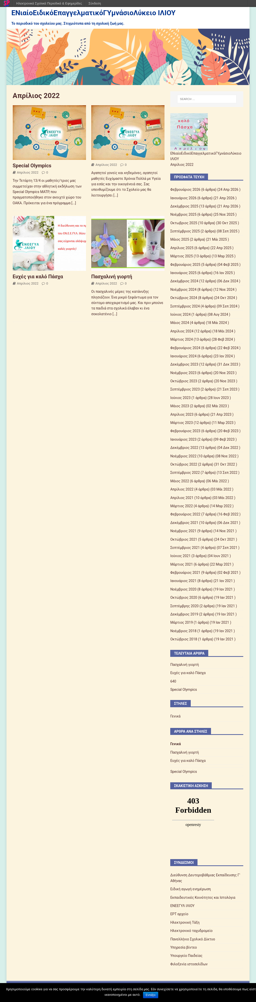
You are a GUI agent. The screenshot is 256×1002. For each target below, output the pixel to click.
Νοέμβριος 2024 (183, 290)
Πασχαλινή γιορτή (111, 277)
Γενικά (175, 716)
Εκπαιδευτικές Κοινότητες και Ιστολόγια (202, 898)
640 (173, 681)
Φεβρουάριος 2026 (185, 190)
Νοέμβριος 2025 (183, 214)
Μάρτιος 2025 (181, 256)
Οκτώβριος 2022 (183, 464)
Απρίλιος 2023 (182, 414)
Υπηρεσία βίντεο (183, 947)
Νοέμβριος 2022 (183, 456)
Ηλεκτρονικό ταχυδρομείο (191, 931)
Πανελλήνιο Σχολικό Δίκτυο (192, 939)
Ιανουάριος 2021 (183, 581)
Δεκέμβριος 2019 (184, 614)
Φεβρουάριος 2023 (185, 431)
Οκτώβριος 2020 (183, 598)
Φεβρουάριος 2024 (185, 348)
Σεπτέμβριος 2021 (185, 548)
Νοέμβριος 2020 (183, 589)
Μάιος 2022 (179, 481)
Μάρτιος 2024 (181, 339)
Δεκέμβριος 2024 (184, 281)
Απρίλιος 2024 (182, 331)
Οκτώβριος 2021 (183, 539)
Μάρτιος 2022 (181, 506)
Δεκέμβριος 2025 (184, 206)
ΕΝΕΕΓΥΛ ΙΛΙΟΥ (182, 906)
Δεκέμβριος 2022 (184, 448)
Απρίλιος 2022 (27, 172)
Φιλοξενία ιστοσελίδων (189, 964)
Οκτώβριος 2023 (183, 381)
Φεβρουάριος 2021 (185, 573)
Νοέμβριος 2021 (183, 531)
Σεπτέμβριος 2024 (185, 306)
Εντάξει (151, 995)
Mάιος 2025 (179, 239)
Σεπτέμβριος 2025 (185, 231)
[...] (73, 203)
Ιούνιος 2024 (180, 314)
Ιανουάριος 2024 (183, 356)
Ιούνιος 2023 (180, 398)
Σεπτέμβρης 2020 (184, 606)
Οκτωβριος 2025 (183, 223)
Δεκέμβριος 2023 (184, 364)
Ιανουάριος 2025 (183, 273)
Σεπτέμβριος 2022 (185, 473)
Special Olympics (32, 166)
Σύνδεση (94, 3)
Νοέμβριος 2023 (183, 373)
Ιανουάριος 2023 (183, 439)
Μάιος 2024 (179, 323)
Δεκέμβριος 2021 (184, 523)
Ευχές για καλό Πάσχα (38, 277)
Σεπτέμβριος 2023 (185, 389)
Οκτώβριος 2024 (183, 298)
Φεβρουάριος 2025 (185, 265)
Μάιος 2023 (179, 406)
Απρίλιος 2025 (182, 248)
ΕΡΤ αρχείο (179, 914)
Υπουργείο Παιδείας (186, 956)
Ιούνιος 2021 (180, 556)
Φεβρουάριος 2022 (185, 514)
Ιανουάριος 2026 (183, 198)
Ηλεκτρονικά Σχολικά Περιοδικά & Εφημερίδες (49, 3)
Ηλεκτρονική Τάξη (185, 922)
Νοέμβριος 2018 (183, 631)
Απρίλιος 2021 (182, 498)
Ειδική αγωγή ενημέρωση (190, 889)
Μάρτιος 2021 (181, 564)
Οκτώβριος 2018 (183, 639)
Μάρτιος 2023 (181, 423)
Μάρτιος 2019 (181, 622)
